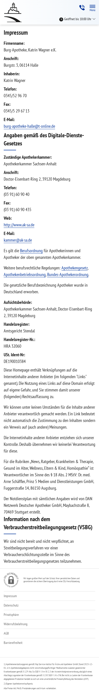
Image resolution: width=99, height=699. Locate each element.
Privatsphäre (11, 614)
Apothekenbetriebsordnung (25, 274)
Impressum (10, 596)
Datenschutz (11, 605)
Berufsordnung (31, 250)
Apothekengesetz (74, 268)
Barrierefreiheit (13, 642)
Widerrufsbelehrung (15, 624)
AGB (6, 633)
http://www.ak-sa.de (19, 225)
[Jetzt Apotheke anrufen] (82, 7)
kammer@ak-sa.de (18, 240)
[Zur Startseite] (15, 12)
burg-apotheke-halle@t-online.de (29, 126)
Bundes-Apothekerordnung (67, 274)
